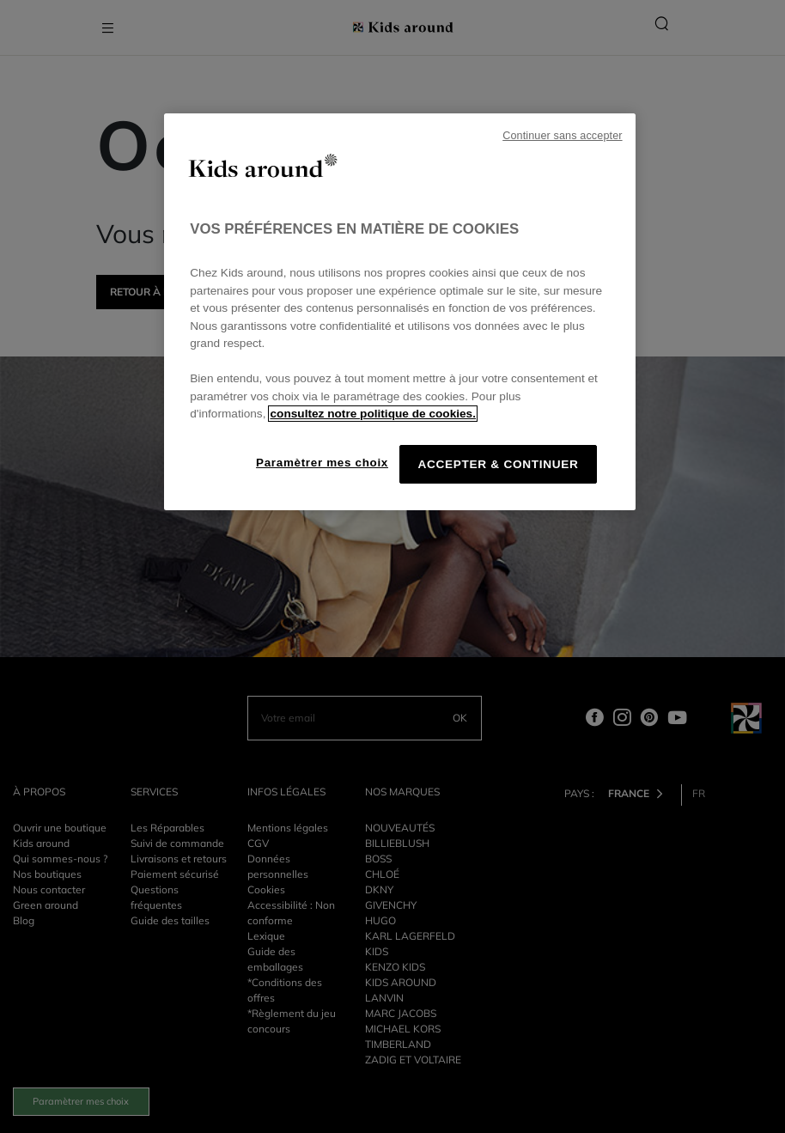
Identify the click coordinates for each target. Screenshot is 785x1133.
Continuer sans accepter (562, 136)
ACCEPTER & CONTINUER (497, 464)
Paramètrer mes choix (322, 462)
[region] (399, 311)
